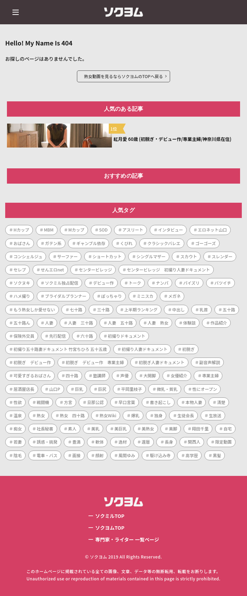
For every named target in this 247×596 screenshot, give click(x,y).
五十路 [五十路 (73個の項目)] (229, 309)
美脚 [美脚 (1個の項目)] (173, 428)
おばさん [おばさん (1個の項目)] (22, 243)
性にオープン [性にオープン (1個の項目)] (204, 389)
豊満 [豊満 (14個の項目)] (76, 442)
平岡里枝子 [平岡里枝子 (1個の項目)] (131, 389)
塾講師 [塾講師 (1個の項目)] (99, 375)
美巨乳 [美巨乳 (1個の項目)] (120, 428)
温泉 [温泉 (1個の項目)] (18, 415)
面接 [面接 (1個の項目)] (76, 455)
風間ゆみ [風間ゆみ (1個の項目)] (126, 455)
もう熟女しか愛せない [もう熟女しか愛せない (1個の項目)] (34, 309)
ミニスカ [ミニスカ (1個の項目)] (145, 296)
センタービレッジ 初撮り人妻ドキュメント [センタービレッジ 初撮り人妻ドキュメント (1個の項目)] (168, 269)
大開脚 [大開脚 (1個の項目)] (149, 375)
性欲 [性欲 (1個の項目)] (18, 402)
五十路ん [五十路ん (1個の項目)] (22, 323)
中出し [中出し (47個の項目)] (178, 309)
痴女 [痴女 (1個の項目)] (18, 428)
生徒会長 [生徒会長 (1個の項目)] (185, 415)
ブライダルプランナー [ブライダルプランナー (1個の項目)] (66, 296)
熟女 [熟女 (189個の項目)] (41, 415)
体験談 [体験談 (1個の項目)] (189, 323)
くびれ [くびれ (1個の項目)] (126, 243)
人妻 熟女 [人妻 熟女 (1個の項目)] (158, 323)
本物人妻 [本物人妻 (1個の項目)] (193, 402)
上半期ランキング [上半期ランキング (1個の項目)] (141, 309)
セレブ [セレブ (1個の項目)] (20, 269)
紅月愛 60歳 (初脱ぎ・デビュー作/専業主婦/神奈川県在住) (172, 139)
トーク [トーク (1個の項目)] (135, 283)
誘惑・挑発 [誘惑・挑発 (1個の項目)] (47, 442)
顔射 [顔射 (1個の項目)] (99, 455)
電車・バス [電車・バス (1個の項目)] (47, 455)
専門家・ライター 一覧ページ (127, 539)
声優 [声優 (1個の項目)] (124, 375)
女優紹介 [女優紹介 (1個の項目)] (179, 375)
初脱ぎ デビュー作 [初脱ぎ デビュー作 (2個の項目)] (32, 362)
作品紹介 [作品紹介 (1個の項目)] (218, 323)
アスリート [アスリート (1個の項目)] (132, 230)
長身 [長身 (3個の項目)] (169, 442)
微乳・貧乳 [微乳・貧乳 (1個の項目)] (167, 389)
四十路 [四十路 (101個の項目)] (72, 375)
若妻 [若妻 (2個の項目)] (18, 442)
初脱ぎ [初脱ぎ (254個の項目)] (188, 349)
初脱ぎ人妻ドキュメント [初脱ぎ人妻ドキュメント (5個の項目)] (161, 362)
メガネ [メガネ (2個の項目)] (174, 296)
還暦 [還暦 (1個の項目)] (146, 442)
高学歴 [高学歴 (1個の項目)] (191, 455)
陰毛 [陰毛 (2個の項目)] (18, 455)
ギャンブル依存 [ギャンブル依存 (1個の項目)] (90, 243)
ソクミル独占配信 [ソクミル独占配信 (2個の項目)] (61, 283)
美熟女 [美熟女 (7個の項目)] (148, 428)
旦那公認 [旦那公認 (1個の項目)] (95, 402)
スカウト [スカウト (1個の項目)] (188, 256)
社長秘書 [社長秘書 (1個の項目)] (45, 428)
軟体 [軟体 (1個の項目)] (99, 442)
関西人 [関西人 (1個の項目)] (194, 442)
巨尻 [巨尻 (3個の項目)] (102, 389)
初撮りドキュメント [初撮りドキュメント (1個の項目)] (126, 336)
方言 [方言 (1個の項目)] (68, 402)
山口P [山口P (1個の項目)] (54, 389)
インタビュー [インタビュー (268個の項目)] (170, 230)
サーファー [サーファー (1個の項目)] (67, 256)
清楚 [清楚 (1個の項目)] (221, 402)
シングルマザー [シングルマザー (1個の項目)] (151, 256)
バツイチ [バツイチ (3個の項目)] (222, 283)
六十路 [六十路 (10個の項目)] (86, 336)
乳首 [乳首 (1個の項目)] (204, 309)
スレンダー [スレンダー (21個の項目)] (222, 256)
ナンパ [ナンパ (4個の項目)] (162, 283)
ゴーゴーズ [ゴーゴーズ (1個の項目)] (205, 243)
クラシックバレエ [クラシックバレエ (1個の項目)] (164, 243)
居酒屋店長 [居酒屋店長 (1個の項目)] (24, 389)
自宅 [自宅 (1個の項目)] (227, 428)
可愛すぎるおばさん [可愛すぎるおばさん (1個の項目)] (32, 375)
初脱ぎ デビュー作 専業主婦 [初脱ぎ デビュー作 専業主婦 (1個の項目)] (95, 362)
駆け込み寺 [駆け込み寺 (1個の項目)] (160, 455)
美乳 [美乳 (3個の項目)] (95, 428)
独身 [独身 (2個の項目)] (158, 415)
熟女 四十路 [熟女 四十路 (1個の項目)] (72, 415)
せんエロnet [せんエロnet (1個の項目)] (52, 269)
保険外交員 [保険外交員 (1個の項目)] (24, 336)
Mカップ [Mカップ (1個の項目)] (76, 230)
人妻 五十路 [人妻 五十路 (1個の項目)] (120, 323)
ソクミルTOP (109, 515)
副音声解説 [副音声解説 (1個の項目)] (209, 362)
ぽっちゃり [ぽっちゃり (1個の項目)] (111, 296)
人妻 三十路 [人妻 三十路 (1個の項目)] (80, 323)
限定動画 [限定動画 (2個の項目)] (223, 442)
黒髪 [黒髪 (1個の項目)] (217, 455)
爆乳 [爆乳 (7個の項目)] (135, 415)
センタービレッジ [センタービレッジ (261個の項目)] (95, 269)
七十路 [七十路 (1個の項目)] (76, 309)
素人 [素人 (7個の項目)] (72, 428)
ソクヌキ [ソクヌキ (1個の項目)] (22, 283)
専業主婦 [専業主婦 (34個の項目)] (210, 375)
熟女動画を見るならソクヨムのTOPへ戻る (123, 76)
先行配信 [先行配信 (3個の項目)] (57, 336)
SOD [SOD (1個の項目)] (103, 230)
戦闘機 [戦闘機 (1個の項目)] (43, 402)
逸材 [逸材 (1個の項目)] (122, 442)
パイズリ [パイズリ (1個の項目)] (191, 283)
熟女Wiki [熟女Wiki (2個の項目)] (107, 415)
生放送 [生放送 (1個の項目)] (215, 415)
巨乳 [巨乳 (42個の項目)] (79, 389)
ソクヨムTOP (109, 527)
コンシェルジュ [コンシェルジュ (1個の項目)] (28, 256)
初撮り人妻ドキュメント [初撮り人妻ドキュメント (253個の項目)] (144, 349)
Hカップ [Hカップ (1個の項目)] (21, 230)
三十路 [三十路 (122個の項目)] (103, 309)
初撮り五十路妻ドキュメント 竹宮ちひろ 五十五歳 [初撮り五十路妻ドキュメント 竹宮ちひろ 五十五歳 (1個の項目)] (60, 349)
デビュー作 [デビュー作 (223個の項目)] (103, 283)
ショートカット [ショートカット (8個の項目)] (107, 256)
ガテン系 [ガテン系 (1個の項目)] (53, 243)
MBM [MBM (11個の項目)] (49, 230)
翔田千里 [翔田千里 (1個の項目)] (200, 428)
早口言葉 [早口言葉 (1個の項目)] (126, 402)
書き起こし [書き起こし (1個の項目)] (160, 402)
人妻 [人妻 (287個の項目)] (49, 323)
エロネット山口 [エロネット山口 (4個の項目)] (212, 230)
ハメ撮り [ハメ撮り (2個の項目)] (22, 296)
